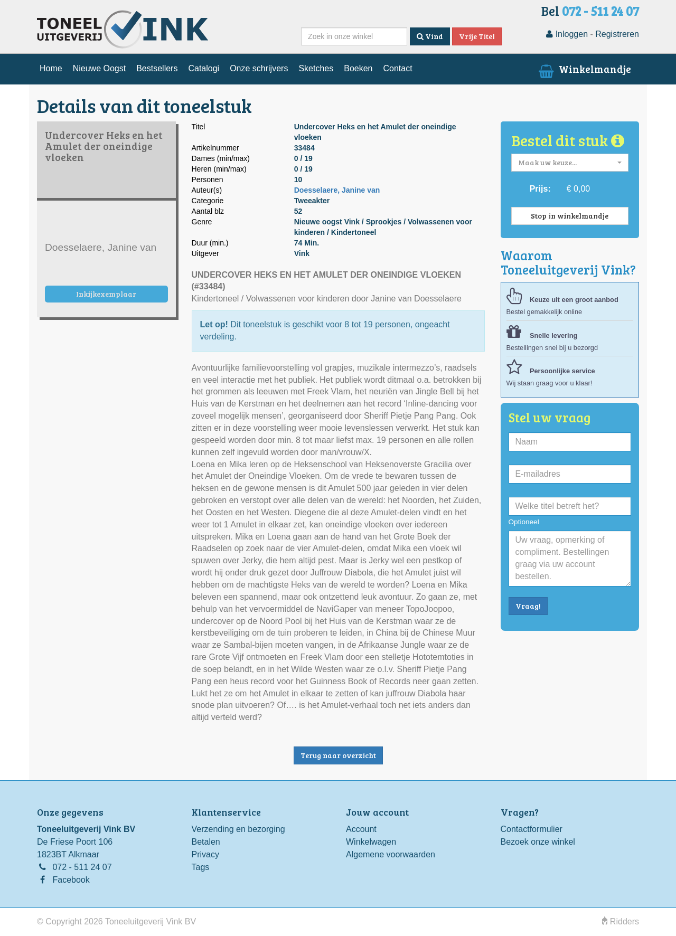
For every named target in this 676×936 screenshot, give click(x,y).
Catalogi (203, 68)
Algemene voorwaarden (390, 854)
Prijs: (540, 188)
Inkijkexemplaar (106, 294)
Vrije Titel (477, 36)
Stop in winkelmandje (569, 216)
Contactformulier (531, 829)
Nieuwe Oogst (99, 68)
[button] (570, 163)
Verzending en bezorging (238, 829)
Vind (430, 36)
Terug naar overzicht (338, 755)
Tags (201, 867)
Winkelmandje (584, 68)
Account (361, 829)
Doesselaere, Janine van (337, 190)
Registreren (617, 34)
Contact (397, 68)
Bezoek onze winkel (538, 841)
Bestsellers (156, 68)
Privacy (205, 854)
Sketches (315, 68)
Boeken (358, 68)
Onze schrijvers (259, 68)
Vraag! (528, 606)
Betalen (206, 841)
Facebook (70, 879)
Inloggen (567, 34)
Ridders (620, 921)
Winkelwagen (371, 841)
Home (51, 68)
